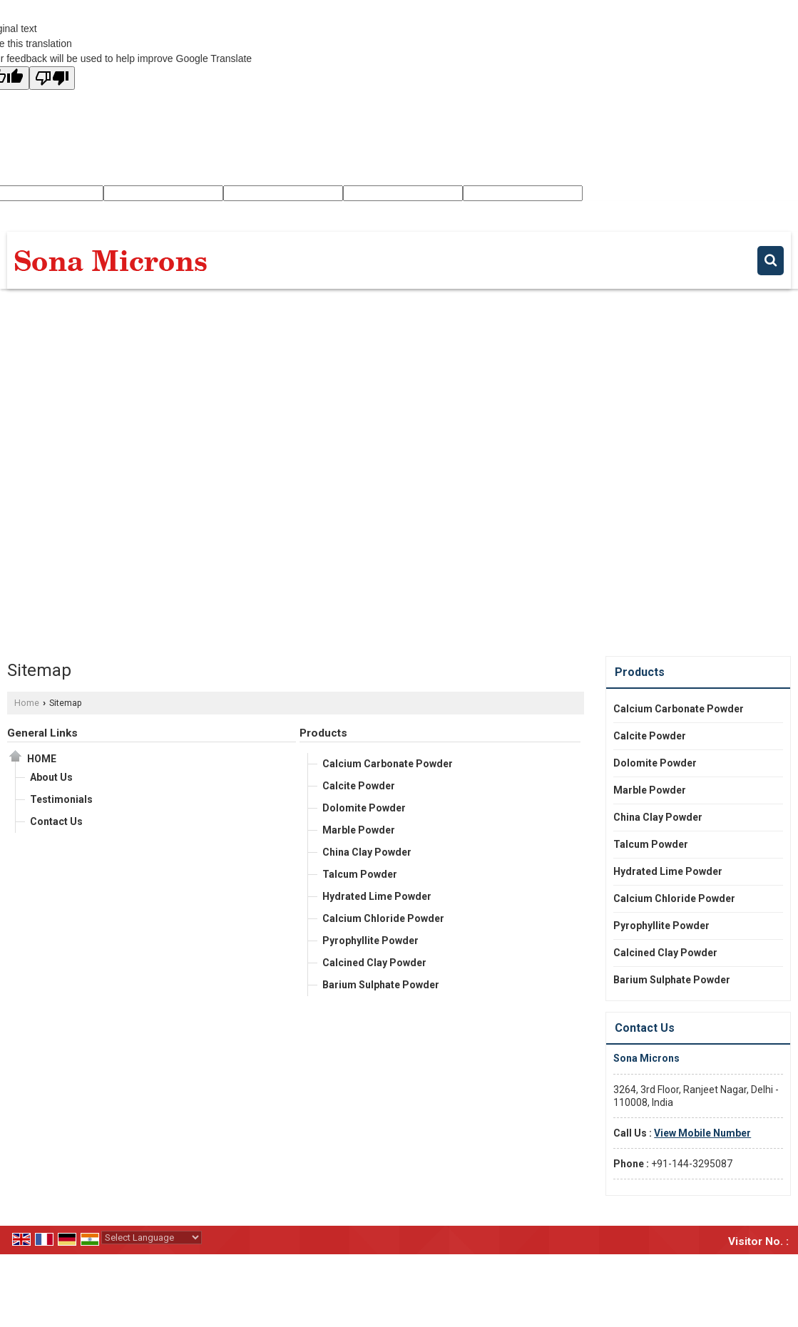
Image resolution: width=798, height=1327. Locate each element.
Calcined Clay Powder (374, 962)
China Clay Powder (366, 852)
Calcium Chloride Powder (383, 918)
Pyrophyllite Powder (370, 940)
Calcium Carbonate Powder (387, 763)
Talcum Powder (359, 874)
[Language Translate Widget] (151, 1237)
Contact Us (56, 821)
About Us (51, 777)
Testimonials (61, 799)
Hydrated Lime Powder (376, 896)
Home (26, 702)
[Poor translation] (52, 78)
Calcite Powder (358, 785)
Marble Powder (358, 830)
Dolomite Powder (364, 808)
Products (323, 733)
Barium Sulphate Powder (380, 984)
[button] (702, 1133)
